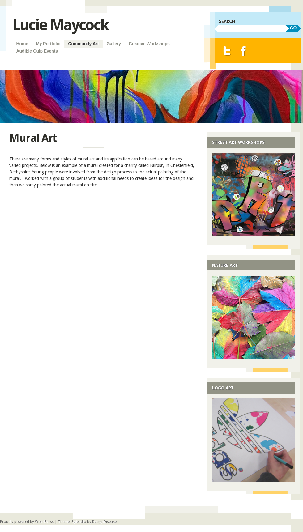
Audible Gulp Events (37, 51)
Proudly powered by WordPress (27, 522)
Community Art (83, 43)
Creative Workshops (149, 43)
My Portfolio (48, 43)
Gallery (113, 43)
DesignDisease (104, 522)
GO (293, 27)
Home (22, 43)
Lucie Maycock (60, 25)
